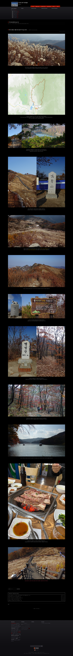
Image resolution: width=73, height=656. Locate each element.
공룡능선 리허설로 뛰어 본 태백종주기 (14, 600)
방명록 (38, 652)
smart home (13, 623)
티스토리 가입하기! (36, 649)
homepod (13, 634)
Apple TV (17, 630)
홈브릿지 (18, 627)
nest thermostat (14, 637)
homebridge (15, 624)
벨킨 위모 (15, 632)
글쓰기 (43, 652)
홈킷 (17, 629)
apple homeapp (14, 640)
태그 (29, 652)
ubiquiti (15, 629)
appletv (16, 626)
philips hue (18, 633)
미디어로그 (32, 652)
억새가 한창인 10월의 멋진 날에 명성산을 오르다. (20, 23)
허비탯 (15, 627)
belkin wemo (13, 630)
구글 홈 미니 (17, 634)
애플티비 (14, 633)
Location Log (43, 6)
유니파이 (16, 637)
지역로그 (35, 652)
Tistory (48, 653)
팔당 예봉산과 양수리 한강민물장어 (14, 596)
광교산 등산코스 (16, 631)
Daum (42, 653)
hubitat (12, 629)
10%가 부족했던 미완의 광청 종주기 (14, 599)
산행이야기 (30, 29)
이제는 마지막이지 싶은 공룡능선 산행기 (15, 597)
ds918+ (12, 641)
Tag (33, 6)
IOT (13, 627)
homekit (17, 628)
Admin (54, 6)
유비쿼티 (16, 639)
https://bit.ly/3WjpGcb (44, 248)
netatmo (18, 640)
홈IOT (14, 638)
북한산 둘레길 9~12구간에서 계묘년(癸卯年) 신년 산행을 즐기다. (19, 595)
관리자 (41, 652)
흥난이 (34, 653)
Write (58, 6)
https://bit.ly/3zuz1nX (32, 249)
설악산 (19, 639)
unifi (16, 625)
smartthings (16, 635)
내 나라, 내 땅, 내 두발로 (46, 623)
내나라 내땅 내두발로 (23, 2)
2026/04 (25, 623)
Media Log (37, 6)
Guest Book (49, 6)
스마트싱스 (13, 628)
